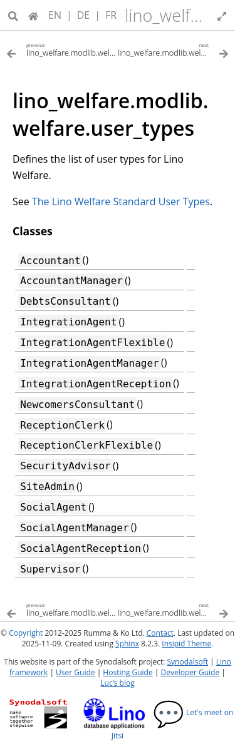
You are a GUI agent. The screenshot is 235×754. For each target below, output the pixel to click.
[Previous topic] (62, 49)
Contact (160, 633)
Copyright (26, 633)
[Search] (13, 15)
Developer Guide (189, 672)
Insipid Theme (186, 643)
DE (83, 15)
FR (111, 15)
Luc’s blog (117, 683)
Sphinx (127, 643)
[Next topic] (173, 49)
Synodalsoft (187, 661)
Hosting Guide (127, 672)
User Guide (75, 672)
